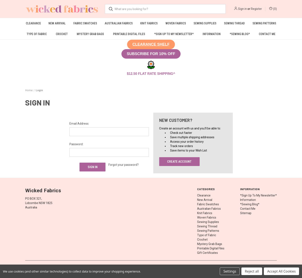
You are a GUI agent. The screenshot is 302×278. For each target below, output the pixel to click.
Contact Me (267, 34)
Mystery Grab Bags (90, 34)
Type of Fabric (37, 34)
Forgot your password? (123, 164)
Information (212, 34)
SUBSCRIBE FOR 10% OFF (151, 54)
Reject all (252, 271)
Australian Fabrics (119, 23)
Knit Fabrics (149, 23)
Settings (229, 271)
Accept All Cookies (281, 271)
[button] (151, 44)
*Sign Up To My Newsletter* (174, 34)
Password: (76, 144)
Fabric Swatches (85, 23)
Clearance (33, 23)
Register (256, 9)
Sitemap (245, 213)
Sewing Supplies (205, 23)
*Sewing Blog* (240, 34)
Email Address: (79, 123)
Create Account (179, 161)
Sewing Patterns (264, 23)
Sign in (242, 9)
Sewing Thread (234, 23)
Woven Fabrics (175, 23)
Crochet (62, 34)
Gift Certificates (207, 252)
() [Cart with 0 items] (273, 9)
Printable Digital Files (129, 34)
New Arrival (57, 23)
